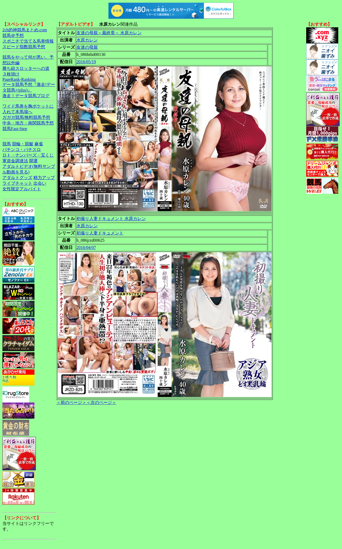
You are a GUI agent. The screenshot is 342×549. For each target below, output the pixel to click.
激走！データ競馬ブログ (25, 95)
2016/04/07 (86, 247)
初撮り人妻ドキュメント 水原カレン (111, 218)
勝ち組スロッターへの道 (25, 68)
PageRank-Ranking (19, 79)
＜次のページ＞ (101, 402)
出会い (39, 183)
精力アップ (44, 177)
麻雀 (38, 144)
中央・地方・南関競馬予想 (28, 123)
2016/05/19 (86, 61)
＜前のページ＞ (71, 402)
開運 (33, 160)
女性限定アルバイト (21, 189)
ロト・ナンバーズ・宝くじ (28, 155)
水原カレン (87, 40)
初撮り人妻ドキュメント (99, 233)
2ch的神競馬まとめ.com (24, 30)
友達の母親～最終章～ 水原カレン (109, 33)
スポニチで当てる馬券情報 (28, 41)
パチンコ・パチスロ (21, 149)
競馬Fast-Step (14, 128)
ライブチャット (17, 183)
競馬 (6, 144)
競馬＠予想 (13, 35)
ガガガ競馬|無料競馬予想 (26, 117)
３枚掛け (11, 74)
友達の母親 (87, 47)
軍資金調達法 (15, 160)
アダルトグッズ (17, 177)
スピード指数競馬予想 (23, 46)
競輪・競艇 (22, 144)
